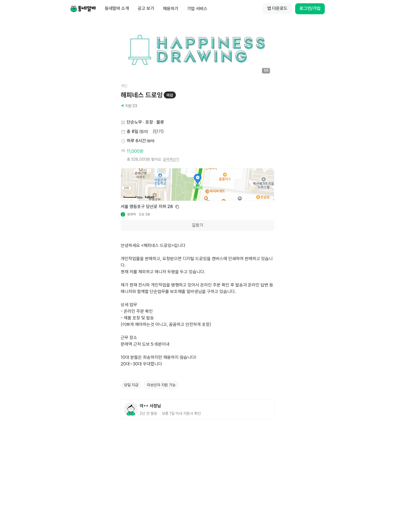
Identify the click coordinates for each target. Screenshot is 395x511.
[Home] (83, 8)
